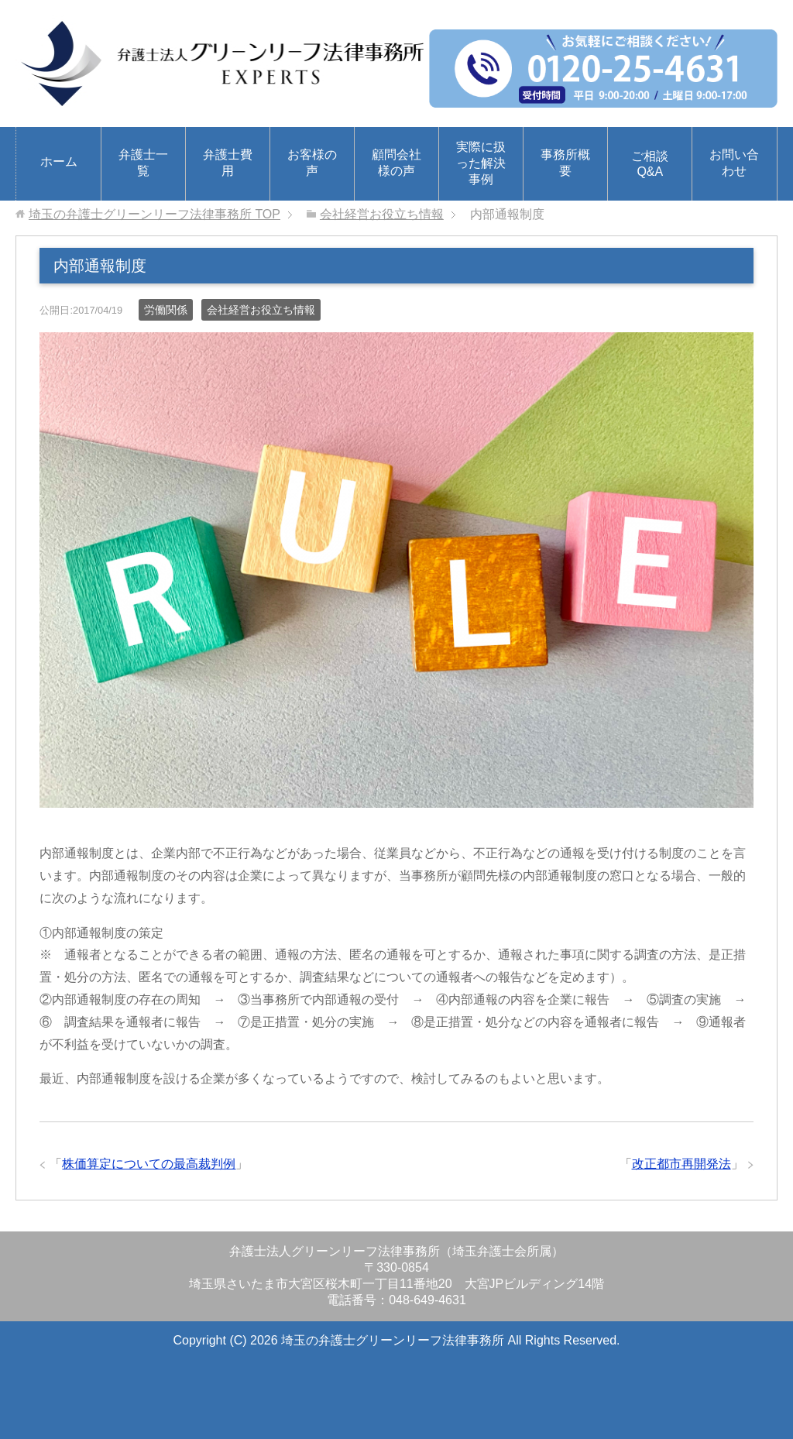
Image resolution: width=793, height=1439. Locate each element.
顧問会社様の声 (396, 162)
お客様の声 (312, 162)
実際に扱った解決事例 (481, 163)
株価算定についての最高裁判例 (148, 1163)
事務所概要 (565, 162)
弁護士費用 (227, 162)
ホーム (58, 161)
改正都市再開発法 (681, 1163)
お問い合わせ (734, 162)
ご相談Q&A (649, 163)
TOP (154, 214)
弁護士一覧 (143, 162)
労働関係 (165, 310)
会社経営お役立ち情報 (261, 310)
